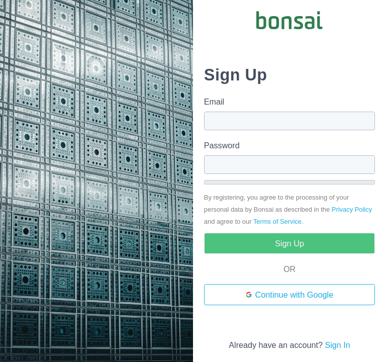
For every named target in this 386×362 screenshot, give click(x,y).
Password (222, 145)
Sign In (337, 344)
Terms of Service (277, 221)
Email (214, 102)
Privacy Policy (352, 209)
